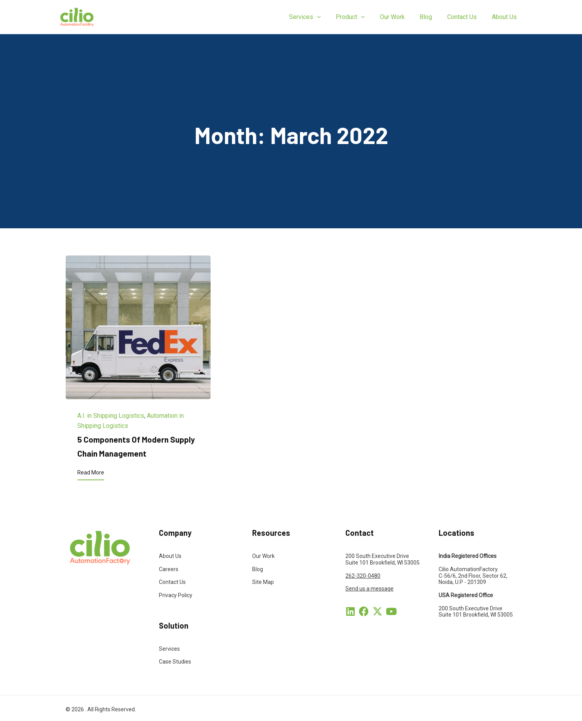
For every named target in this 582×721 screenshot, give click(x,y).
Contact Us (172, 582)
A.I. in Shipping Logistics (110, 415)
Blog (257, 569)
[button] (350, 611)
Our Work (263, 556)
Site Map (263, 582)
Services (169, 649)
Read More (90, 472)
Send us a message (369, 588)
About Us (170, 556)
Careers (168, 569)
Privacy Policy (175, 595)
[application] (331, 17)
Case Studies (175, 661)
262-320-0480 (362, 576)
